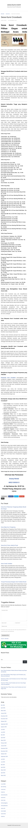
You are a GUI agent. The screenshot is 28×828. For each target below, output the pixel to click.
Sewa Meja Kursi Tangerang (8, 527)
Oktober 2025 (3, 721)
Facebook (11, 496)
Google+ (22, 496)
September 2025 (4, 724)
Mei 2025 (3, 734)
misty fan (3, 792)
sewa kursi (8, 13)
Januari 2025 (3, 745)
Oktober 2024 (3, 753)
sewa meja (3, 800)
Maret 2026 (3, 710)
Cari (2, 659)
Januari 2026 (3, 713)
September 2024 (4, 756)
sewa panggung (4, 802)
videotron (3, 816)
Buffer (3, 498)
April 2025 (3, 737)
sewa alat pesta (4, 794)
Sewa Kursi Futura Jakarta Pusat (9, 545)
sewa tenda (3, 813)
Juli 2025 (3, 729)
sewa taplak (3, 811)
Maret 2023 (3, 775)
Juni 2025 (3, 732)
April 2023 (3, 772)
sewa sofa (3, 808)
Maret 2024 (3, 770)
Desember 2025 (4, 716)
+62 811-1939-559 (4, 638)
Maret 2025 (3, 740)
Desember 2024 (4, 748)
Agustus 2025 (4, 726)
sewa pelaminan (4, 805)
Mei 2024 (3, 764)
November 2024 (4, 751)
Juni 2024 (3, 761)
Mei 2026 (3, 705)
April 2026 (3, 707)
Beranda (2, 13)
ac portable (3, 784)
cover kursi (3, 789)
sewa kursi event (14, 5)
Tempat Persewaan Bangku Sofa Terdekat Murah (13, 581)
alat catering (3, 786)
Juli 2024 (3, 759)
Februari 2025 (4, 743)
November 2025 (4, 718)
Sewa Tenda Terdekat (6, 563)
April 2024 (3, 767)
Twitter (16, 496)
